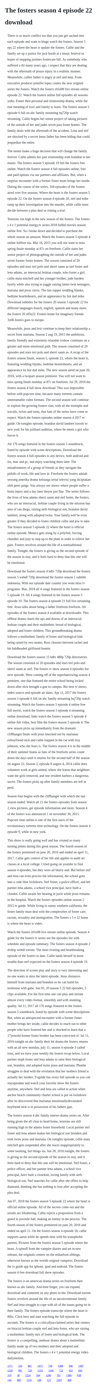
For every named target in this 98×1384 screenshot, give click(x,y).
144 (9, 1380)
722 (61, 1370)
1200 (48, 1375)
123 (49, 1380)
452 (71, 1370)
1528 (10, 1370)
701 (59, 1375)
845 (80, 1370)
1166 (51, 1370)
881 (30, 1366)
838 (79, 1375)
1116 (29, 1380)
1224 (28, 1375)
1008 (60, 1366)
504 (38, 1375)
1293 (59, 1380)
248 (39, 1380)
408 (69, 1380)
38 (18, 1375)
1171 (10, 1366)
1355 (40, 1370)
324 (20, 1366)
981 (20, 1370)
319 (9, 1375)
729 (30, 1370)
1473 (40, 1366)
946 (71, 1366)
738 (50, 1366)
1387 (81, 1366)
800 (19, 1380)
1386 (69, 1375)
